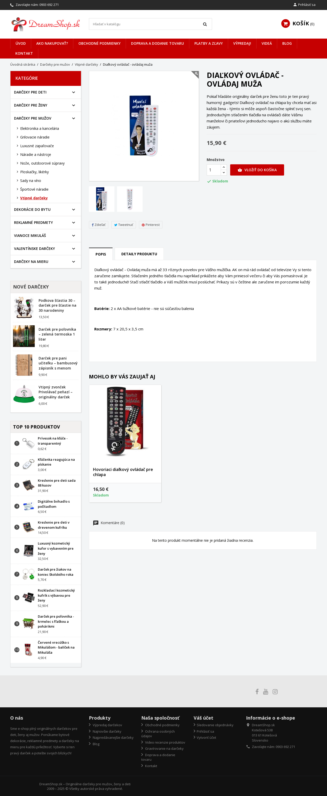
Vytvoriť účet (206, 737)
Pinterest (151, 224)
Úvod (21, 43)
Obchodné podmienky (99, 43)
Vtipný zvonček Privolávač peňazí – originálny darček (56, 392)
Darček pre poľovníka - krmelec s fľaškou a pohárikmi (56, 621)
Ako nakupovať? (52, 43)
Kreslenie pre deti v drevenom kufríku (53, 525)
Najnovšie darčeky (106, 731)
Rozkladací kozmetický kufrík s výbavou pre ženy (56, 595)
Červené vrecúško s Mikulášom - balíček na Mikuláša (56, 647)
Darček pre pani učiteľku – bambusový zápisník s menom (58, 363)
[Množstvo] (214, 170)
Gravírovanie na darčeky (164, 748)
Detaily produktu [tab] (139, 253)
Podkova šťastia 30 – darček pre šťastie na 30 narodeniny (57, 305)
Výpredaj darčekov (107, 725)
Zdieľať (99, 224)
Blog (287, 43)
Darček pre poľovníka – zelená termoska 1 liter (57, 334)
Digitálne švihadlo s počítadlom (54, 504)
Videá (267, 43)
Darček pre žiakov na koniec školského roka (55, 572)
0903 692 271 (49, 4)
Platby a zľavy (208, 43)
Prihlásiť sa (205, 731)
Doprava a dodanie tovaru (157, 43)
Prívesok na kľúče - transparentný (53, 441)
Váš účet (203, 718)
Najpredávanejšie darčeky (113, 737)
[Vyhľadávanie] (150, 24)
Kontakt (24, 53)
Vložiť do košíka (257, 169)
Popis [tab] (101, 254)
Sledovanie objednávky (215, 725)
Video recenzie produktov (164, 742)
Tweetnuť (123, 224)
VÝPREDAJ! (242, 43)
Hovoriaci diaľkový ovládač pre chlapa (123, 472)
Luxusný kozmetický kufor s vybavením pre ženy (56, 548)
